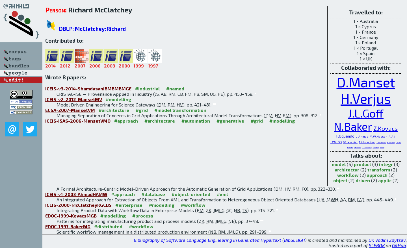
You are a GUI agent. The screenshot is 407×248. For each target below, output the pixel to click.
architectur (347, 169)
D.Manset (366, 82)
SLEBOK (377, 245)
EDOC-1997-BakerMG (67, 226)
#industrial (147, 88)
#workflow (193, 205)
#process (142, 215)
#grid (142, 110)
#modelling (118, 99)
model (339, 164)
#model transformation (180, 110)
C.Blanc (398, 142)
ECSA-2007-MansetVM (70, 110)
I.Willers (336, 141)
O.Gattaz (376, 148)
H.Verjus (366, 98)
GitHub (399, 245)
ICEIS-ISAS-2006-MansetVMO (78, 120)
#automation (195, 120)
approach (377, 175)
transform (378, 169)
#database (153, 194)
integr (386, 164)
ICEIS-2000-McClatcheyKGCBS (78, 205)
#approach (126, 120)
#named (175, 88)
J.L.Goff (366, 113)
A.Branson (391, 142)
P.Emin (382, 148)
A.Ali (392, 136)
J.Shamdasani (381, 142)
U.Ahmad (362, 136)
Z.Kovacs (385, 128)
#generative (230, 120)
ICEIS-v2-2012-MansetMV (73, 99)
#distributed (108, 226)
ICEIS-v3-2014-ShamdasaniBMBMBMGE (88, 88)
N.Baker (353, 126)
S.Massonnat (367, 148)
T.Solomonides (367, 141)
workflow (348, 175)
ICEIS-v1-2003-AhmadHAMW (76, 194)
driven (363, 180)
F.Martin (350, 148)
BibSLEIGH (294, 240)
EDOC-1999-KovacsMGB (71, 215)
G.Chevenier (350, 141)
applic (384, 180)
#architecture (114, 110)
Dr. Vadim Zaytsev (387, 240)
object (340, 180)
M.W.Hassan (378, 136)
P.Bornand (357, 148)
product (362, 164)
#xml (222, 194)
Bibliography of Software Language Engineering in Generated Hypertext (207, 240)
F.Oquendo (345, 136)
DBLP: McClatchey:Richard (92, 28)
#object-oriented (191, 194)
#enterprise (128, 205)
